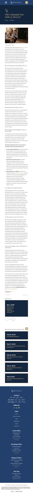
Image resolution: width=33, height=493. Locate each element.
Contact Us (16, 426)
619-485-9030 (20, 402)
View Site (16, 439)
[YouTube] (19, 407)
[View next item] (13, 319)
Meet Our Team (16, 416)
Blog (16, 418)
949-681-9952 (18, 397)
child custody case (19, 173)
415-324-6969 (20, 400)
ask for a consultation (12, 289)
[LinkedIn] (16, 407)
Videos (16, 423)
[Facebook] (14, 407)
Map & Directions (16, 438)
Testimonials (16, 421)
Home (16, 414)
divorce (23, 47)
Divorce (12, 291)
